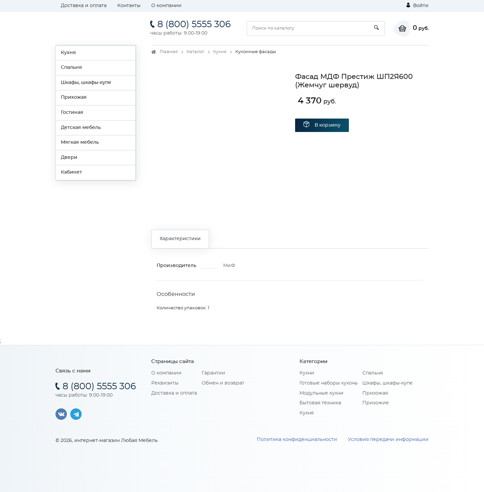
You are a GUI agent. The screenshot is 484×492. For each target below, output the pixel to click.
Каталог (195, 52)
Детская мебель (81, 127)
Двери (69, 157)
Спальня (71, 67)
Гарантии (213, 373)
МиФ (229, 265)
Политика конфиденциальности (297, 439)
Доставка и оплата (84, 5)
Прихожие (375, 403)
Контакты (128, 5)
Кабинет (71, 172)
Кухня (68, 52)
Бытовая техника (320, 403)
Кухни (306, 373)
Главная (169, 52)
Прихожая (74, 97)
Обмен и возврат (223, 383)
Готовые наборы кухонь (328, 383)
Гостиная (72, 112)
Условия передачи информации (388, 439)
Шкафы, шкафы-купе (86, 82)
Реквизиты (164, 383)
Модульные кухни (321, 393)
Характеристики (180, 238)
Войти (417, 5)
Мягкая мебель (80, 142)
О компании (166, 5)
